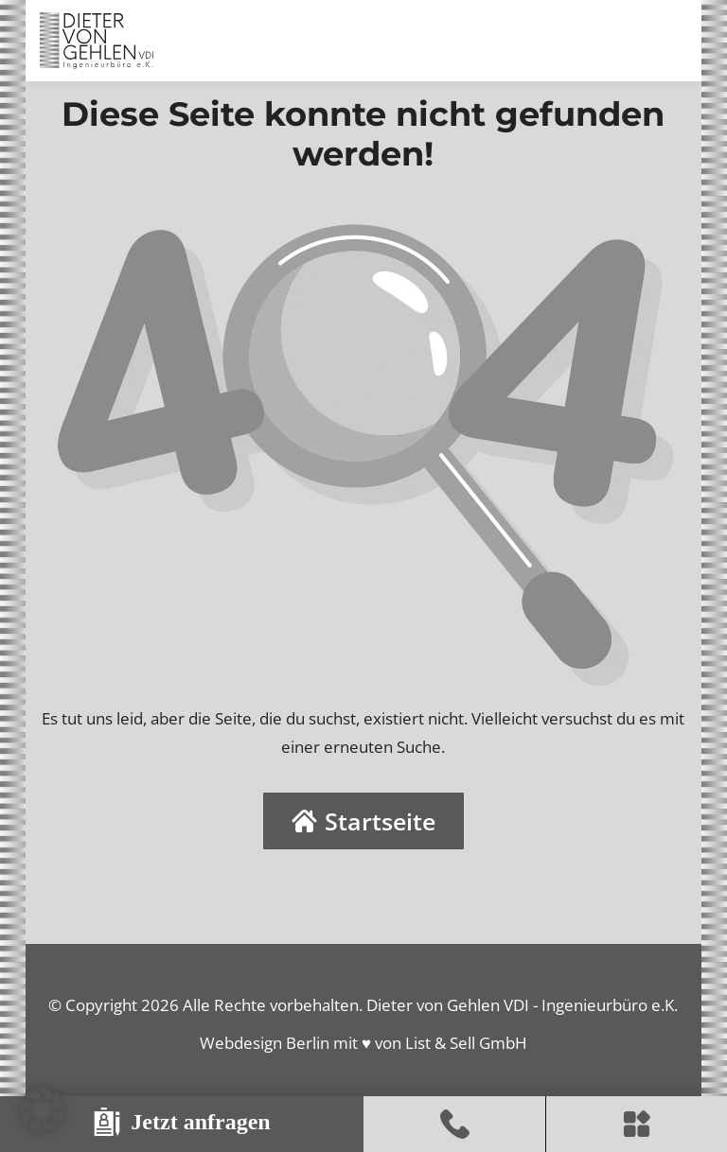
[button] (41, 1110)
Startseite (363, 821)
